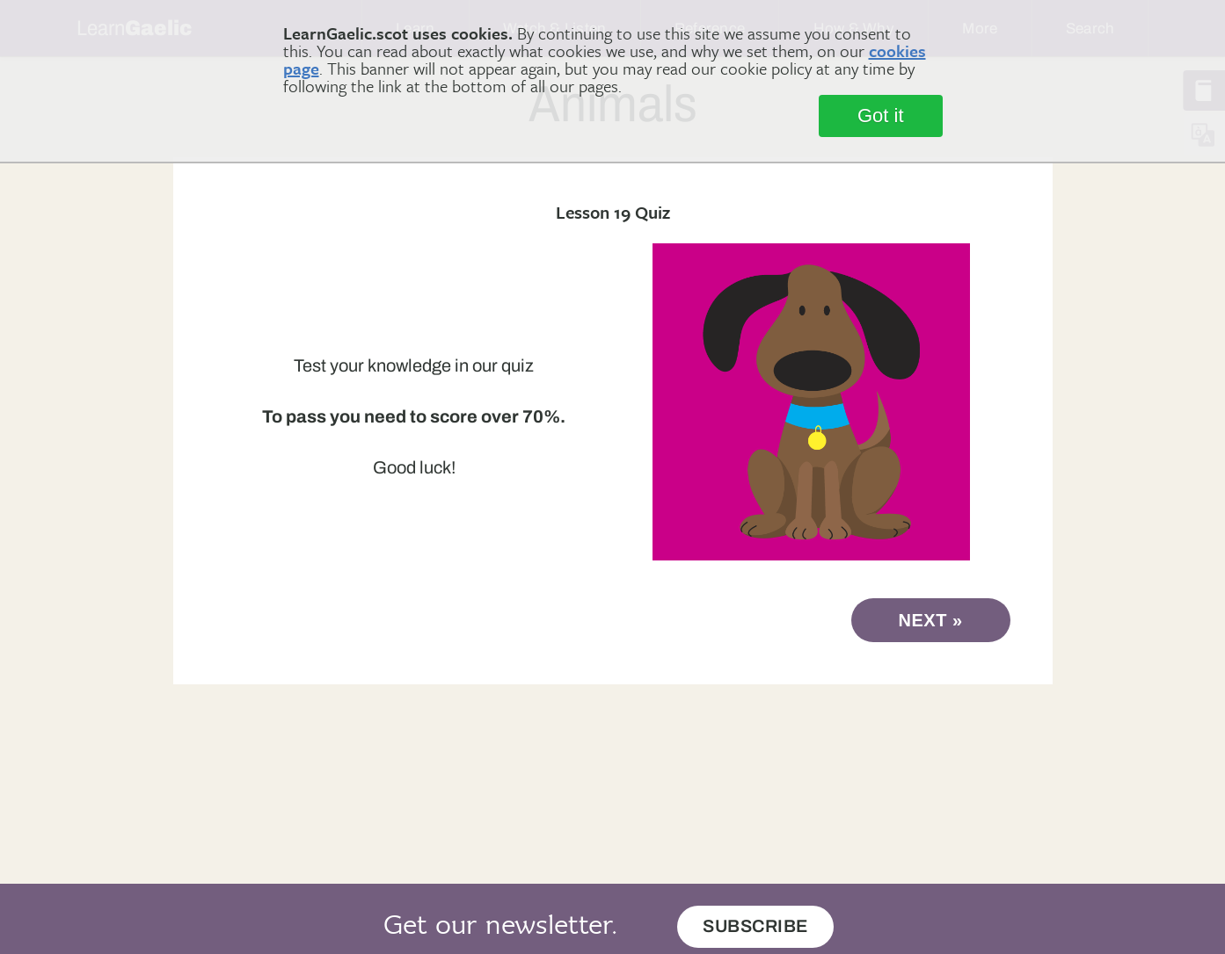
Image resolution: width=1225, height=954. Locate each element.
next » (931, 620)
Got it (880, 115)
